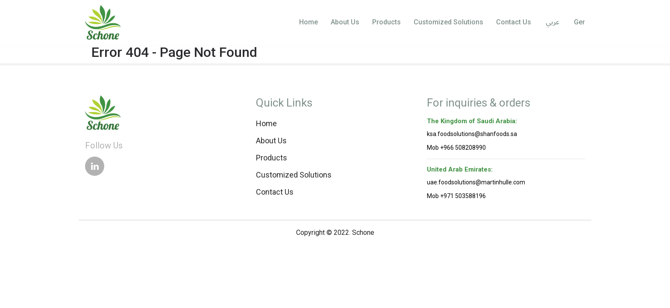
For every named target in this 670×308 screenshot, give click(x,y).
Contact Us (513, 22)
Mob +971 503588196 (456, 195)
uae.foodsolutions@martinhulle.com (476, 182)
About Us (345, 22)
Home (308, 22)
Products (386, 22)
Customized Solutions (448, 22)
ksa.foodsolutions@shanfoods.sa (472, 133)
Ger (578, 22)
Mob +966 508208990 (456, 147)
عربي (551, 23)
